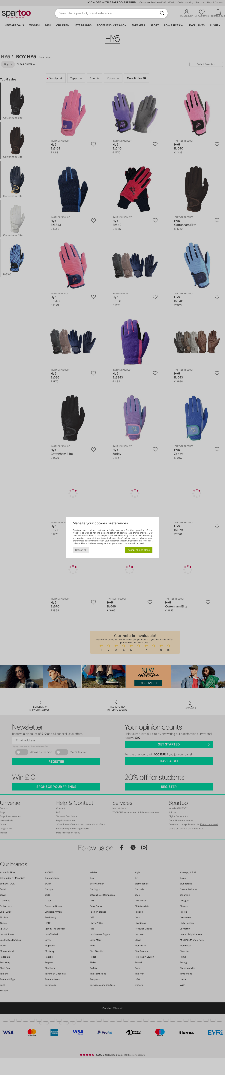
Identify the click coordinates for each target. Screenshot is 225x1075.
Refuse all (80, 550)
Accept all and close (139, 550)
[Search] (162, 13)
